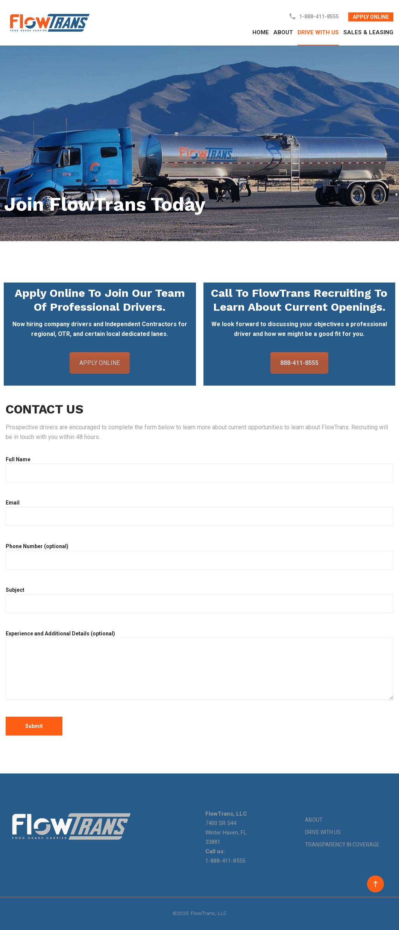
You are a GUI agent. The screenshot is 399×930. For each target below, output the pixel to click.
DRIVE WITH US (318, 32)
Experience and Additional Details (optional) (199, 666)
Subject (199, 600)
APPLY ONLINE (371, 17)
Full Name (199, 469)
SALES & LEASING (368, 32)
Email (199, 513)
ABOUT (283, 32)
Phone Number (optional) (199, 556)
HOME (260, 32)
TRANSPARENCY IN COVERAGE (342, 845)
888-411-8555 (299, 362)
